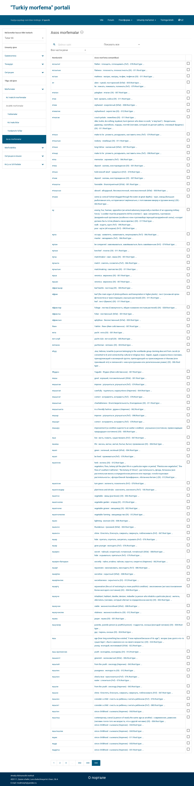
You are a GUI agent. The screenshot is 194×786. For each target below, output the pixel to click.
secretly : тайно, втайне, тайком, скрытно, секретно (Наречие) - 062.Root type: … (131, 561)
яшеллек (56, 463)
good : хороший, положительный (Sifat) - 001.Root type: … (120, 378)
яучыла (55, 263)
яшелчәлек (57, 502)
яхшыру (55, 428)
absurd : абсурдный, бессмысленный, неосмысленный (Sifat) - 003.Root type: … (131, 190)
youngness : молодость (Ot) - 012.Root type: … (114, 670)
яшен (54, 521)
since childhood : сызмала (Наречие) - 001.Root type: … (119, 750)
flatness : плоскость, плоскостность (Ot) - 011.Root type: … (121, 70)
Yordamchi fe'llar (13, 131)
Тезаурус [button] (24, 64)
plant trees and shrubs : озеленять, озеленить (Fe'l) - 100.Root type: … (125, 490)
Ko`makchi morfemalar (15, 97)
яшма (54, 618)
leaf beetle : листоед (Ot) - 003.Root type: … (113, 288)
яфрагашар (57, 288)
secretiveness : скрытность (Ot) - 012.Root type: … (116, 580)
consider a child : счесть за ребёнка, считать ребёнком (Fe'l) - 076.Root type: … (129, 699)
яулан (55, 244)
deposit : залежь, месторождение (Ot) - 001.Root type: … (119, 166)
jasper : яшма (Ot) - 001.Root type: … (110, 618)
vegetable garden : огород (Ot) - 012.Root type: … (115, 502)
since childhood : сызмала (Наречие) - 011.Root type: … (119, 737)
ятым (54, 178)
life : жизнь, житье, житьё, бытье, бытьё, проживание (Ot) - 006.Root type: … (129, 444)
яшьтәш (56, 718)
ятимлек (56, 111)
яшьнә (55, 693)
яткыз (55, 134)
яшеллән (56, 483)
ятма (54, 166)
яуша (54, 275)
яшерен (55, 552)
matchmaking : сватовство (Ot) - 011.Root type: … (116, 269)
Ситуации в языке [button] (24, 156)
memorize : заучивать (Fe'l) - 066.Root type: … (114, 159)
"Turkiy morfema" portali (40, 7)
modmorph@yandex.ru (27, 783)
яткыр (55, 153)
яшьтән (55, 711)
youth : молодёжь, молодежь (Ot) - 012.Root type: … (117, 652)
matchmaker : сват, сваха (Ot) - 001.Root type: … (115, 257)
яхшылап (56, 391)
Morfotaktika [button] (24, 148)
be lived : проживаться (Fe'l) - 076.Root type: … (114, 456)
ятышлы (56, 184)
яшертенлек (57, 580)
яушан (55, 282)
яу (53, 210)
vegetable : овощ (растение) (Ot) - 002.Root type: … (116, 496)
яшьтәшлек (57, 731)
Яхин (54, 326)
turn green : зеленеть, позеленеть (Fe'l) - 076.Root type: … (120, 483)
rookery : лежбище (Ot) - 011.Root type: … (112, 141)
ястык (55, 76)
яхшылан (56, 384)
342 (79, 763)
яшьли (55, 686)
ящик (54, 737)
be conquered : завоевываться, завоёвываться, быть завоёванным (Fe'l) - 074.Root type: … (135, 244)
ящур (54, 743)
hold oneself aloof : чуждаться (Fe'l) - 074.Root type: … (118, 172)
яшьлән (56, 677)
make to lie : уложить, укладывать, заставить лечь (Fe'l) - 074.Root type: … (128, 134)
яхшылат (56, 397)
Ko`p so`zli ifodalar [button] (24, 164)
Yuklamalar (11, 114)
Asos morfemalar (13, 139)
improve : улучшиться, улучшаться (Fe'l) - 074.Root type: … (120, 384)
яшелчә (55, 496)
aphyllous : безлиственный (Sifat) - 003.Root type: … (117, 320)
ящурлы (56, 750)
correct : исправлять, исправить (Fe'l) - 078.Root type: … (119, 397)
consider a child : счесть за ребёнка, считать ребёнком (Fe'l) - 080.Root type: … (129, 705)
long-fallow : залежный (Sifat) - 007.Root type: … (115, 147)
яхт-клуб (56, 339)
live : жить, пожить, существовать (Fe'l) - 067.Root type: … (120, 438)
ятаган (55, 92)
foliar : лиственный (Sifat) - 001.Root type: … (114, 314)
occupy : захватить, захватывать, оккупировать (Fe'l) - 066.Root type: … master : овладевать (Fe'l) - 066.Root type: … (126, 236)
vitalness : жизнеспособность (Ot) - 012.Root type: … (117, 612)
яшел (54, 450)
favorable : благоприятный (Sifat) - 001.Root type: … (117, 184)
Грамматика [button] (24, 56)
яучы (54, 257)
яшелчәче (57, 508)
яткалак (56, 117)
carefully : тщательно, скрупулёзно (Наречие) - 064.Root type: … (123, 391)
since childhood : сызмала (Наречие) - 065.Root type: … (119, 731)
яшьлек (55, 670)
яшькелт (56, 658)
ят (53, 83)
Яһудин (55, 372)
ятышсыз (56, 190)
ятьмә (55, 197)
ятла (54, 159)
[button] (125, 20)
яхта (54, 332)
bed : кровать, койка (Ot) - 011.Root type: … (113, 99)
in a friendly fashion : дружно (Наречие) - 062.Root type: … (120, 409)
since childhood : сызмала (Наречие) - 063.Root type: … (119, 711)
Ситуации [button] (24, 72)
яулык (55, 251)
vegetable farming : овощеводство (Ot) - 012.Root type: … (119, 514)
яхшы (54, 378)
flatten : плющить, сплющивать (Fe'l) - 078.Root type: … (119, 64)
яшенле (56, 527)
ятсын (55, 172)
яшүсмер (56, 625)
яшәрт (55, 568)
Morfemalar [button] (24, 89)
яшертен (56, 574)
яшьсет (55, 705)
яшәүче (55, 596)
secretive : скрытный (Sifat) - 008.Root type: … (114, 574)
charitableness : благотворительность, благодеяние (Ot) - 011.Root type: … (128, 403)
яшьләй (56, 664)
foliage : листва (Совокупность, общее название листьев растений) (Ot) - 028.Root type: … (135, 308)
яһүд (54, 351)
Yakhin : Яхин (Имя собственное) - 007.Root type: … (117, 326)
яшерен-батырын (60, 561)
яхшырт (55, 422)
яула (54, 234)
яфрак (55, 294)
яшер (54, 539)
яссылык (56, 70)
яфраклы (56, 314)
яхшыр (55, 415)
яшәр (54, 546)
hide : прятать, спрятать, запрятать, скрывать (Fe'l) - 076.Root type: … (125, 539)
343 (87, 763)
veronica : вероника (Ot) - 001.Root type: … (113, 275)
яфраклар (56, 308)
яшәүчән (56, 606)
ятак (54, 99)
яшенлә (56, 533)
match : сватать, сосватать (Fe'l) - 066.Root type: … (116, 263)
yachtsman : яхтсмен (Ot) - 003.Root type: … (113, 345)
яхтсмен (56, 345)
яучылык (56, 269)
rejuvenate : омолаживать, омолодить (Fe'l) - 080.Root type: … (122, 568)
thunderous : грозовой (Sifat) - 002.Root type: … (115, 527)
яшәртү (55, 586)
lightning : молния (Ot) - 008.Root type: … (112, 521)
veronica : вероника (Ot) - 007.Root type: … (113, 282)
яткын (55, 147)
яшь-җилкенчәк (59, 652)
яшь (54, 638)
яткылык (56, 141)
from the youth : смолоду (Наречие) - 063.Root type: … (118, 664)
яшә (54, 438)
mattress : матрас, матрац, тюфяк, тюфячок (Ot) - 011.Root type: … (124, 76)
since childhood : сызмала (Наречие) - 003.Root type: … (119, 743)
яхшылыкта (57, 409)
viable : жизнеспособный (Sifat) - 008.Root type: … (116, 606)
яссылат (56, 64)
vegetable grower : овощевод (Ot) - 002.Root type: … (117, 508)
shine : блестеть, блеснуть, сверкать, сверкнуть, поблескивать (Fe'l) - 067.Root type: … (133, 533)
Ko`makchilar (12, 122)
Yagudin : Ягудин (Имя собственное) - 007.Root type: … (119, 372)
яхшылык (56, 403)
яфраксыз (57, 320)
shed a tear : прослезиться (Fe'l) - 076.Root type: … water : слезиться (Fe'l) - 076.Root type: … (116, 678)
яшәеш (55, 444)
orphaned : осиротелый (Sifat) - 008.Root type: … (115, 105)
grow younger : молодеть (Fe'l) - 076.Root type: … (115, 546)
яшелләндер (58, 490)
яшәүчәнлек (58, 612)
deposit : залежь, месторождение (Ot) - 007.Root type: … (119, 178)
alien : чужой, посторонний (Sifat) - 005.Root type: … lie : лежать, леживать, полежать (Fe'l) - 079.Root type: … (120, 85)
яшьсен (55, 699)
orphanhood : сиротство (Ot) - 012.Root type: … (114, 111)
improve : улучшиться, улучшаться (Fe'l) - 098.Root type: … (120, 415)
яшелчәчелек (58, 514)
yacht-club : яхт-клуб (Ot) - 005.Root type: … (113, 339)
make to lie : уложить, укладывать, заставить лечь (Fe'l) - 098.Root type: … (128, 153)
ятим (54, 105)
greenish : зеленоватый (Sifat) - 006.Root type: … (116, 658)
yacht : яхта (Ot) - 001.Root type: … (109, 332)
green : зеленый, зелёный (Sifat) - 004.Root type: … (117, 450)
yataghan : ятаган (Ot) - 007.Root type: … (112, 92)
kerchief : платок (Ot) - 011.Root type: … (111, 251)
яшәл (54, 456)
